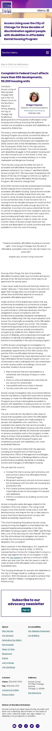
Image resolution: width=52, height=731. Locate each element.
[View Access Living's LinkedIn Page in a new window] (20, 726)
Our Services (7, 635)
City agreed (15, 557)
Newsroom (7, 653)
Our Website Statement (39, 631)
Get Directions (34, 693)
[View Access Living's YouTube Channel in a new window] (14, 726)
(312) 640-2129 (34, 113)
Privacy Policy (8, 694)
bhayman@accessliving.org (34, 111)
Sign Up (26, 610)
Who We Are (7, 631)
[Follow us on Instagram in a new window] (38, 726)
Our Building (34, 635)
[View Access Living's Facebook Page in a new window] (26, 726)
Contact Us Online (10, 690)
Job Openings (8, 667)
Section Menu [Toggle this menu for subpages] (25, 52)
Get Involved (8, 644)
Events (5, 658)
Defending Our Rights (12, 640)
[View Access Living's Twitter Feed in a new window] (32, 726)
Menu (43, 10)
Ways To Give (8, 649)
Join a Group (8, 663)
